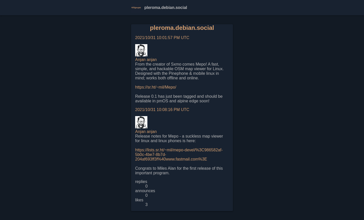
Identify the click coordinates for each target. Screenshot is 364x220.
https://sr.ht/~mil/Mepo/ (155, 87)
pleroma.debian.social (182, 27)
